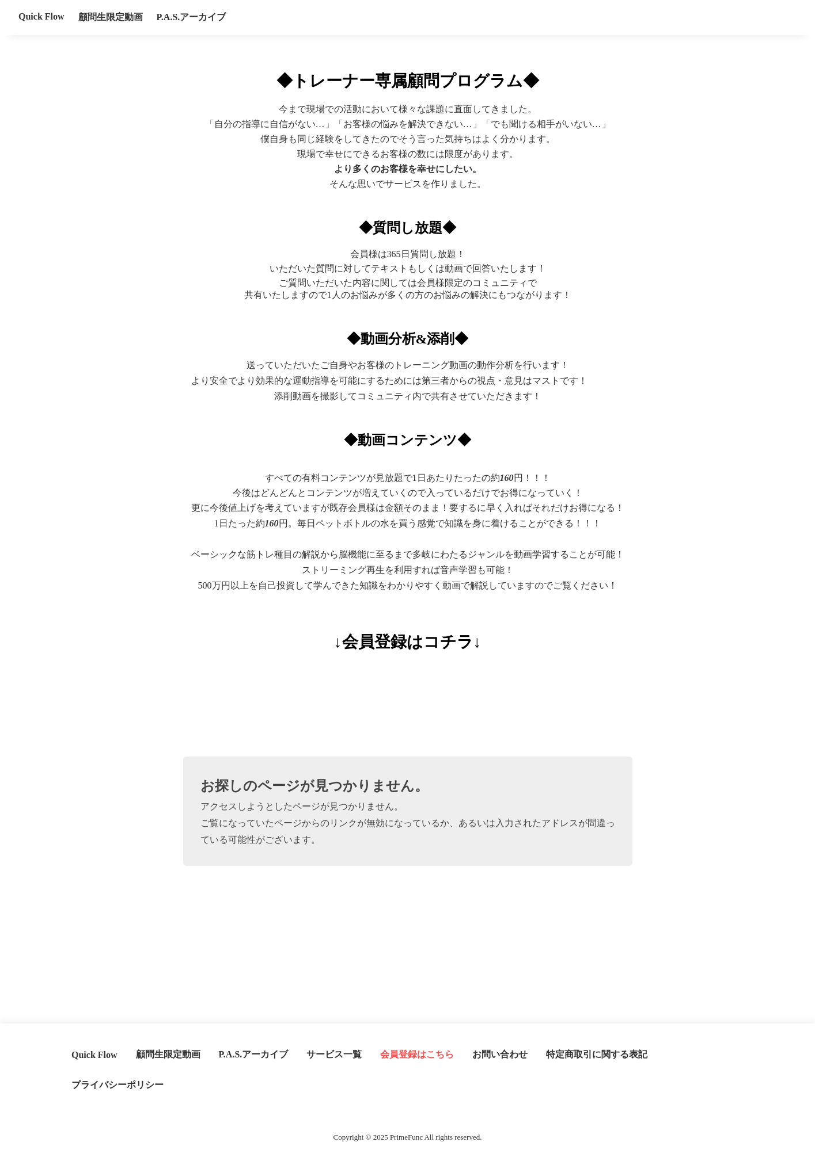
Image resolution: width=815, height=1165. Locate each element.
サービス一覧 (334, 1054)
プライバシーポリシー (117, 1085)
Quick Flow (41, 16)
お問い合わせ (500, 1054)
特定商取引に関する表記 (596, 1054)
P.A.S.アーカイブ (191, 17)
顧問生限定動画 (110, 17)
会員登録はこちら (417, 1054)
